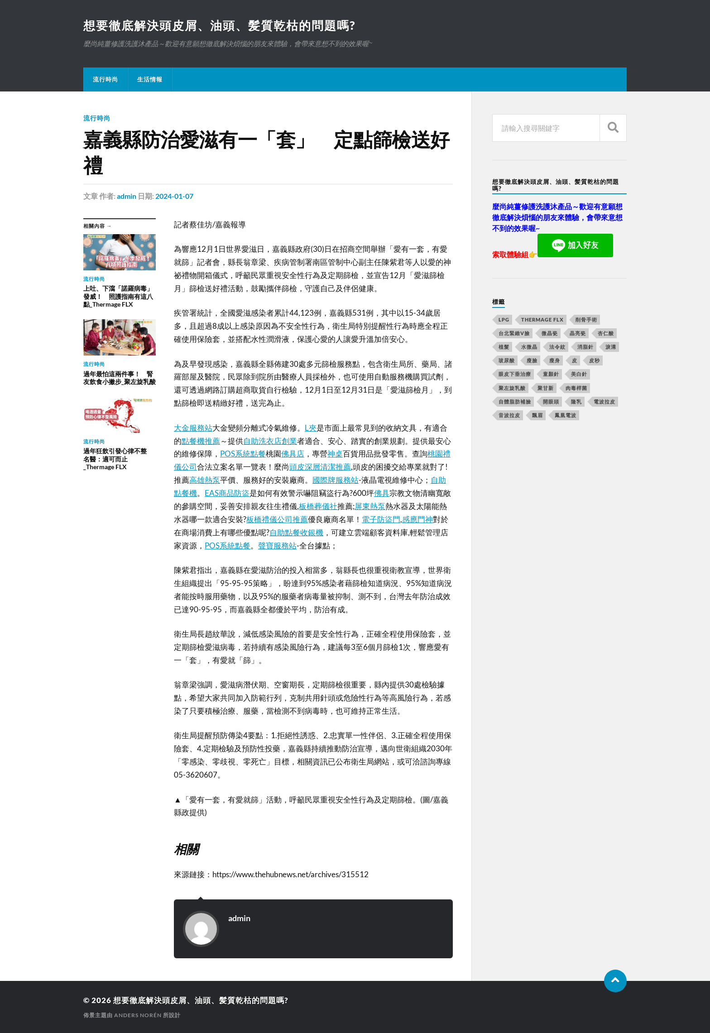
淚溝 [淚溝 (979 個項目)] (610, 347)
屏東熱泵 (370, 506)
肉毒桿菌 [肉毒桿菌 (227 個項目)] (576, 388)
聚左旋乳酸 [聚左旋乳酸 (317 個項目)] (512, 388)
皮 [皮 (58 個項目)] (574, 360)
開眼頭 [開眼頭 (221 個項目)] (551, 401)
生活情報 (150, 79)
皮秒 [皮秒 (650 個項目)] (594, 360)
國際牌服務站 (335, 480)
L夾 (311, 427)
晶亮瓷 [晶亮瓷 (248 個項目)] (578, 333)
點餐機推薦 (201, 441)
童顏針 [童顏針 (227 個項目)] (551, 374)
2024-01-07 (174, 196)
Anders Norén (138, 1015)
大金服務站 (193, 427)
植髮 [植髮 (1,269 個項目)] (504, 347)
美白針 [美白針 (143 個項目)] (579, 374)
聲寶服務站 (277, 545)
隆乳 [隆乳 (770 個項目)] (576, 401)
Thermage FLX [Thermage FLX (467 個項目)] (542, 319)
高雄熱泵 (204, 480)
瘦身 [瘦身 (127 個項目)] (554, 360)
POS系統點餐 (243, 453)
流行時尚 (105, 79)
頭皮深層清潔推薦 (320, 466)
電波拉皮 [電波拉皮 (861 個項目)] (604, 401)
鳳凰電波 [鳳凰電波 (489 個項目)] (565, 415)
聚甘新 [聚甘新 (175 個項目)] (545, 388)
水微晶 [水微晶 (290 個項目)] (529, 347)
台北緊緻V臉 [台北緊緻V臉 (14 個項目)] (514, 333)
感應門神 (417, 519)
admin (126, 196)
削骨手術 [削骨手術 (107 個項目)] (586, 319)
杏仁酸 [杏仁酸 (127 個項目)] (606, 333)
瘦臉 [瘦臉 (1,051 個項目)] (532, 360)
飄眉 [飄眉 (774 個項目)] (537, 415)
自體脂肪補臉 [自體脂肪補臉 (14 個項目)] (515, 401)
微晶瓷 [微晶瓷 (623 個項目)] (550, 333)
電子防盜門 (381, 519)
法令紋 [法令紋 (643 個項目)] (557, 347)
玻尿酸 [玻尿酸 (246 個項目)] (507, 360)
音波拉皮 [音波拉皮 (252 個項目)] (509, 415)
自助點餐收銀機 (296, 532)
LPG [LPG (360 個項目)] (504, 319)
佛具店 (292, 453)
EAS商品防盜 (227, 493)
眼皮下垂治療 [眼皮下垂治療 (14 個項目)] (515, 374)
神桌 (335, 453)
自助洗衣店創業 (270, 441)
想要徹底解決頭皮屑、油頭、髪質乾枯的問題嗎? (219, 25)
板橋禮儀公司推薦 (277, 519)
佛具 (381, 493)
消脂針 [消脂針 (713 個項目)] (585, 347)
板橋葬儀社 (318, 506)
